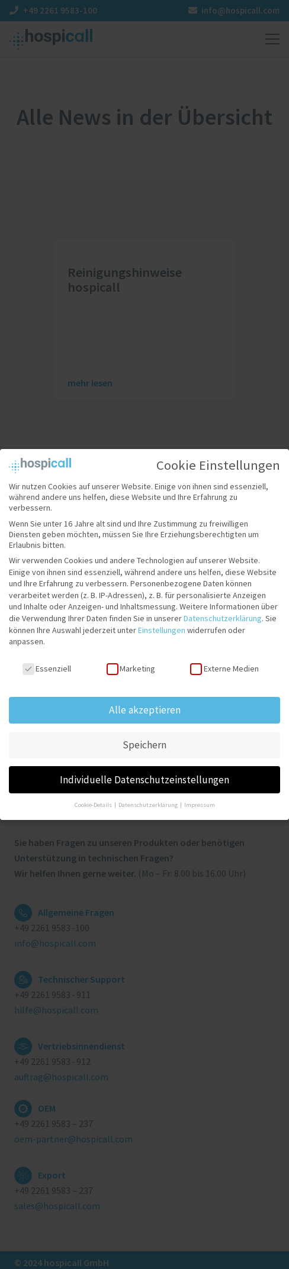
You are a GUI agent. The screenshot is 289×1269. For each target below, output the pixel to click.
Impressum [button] (199, 796)
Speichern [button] (144, 735)
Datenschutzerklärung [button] (148, 796)
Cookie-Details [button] (94, 796)
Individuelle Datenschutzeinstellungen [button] (144, 770)
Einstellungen (161, 620)
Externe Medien (224, 659)
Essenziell (47, 659)
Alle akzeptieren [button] (145, 700)
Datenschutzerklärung (223, 609)
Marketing (131, 659)
